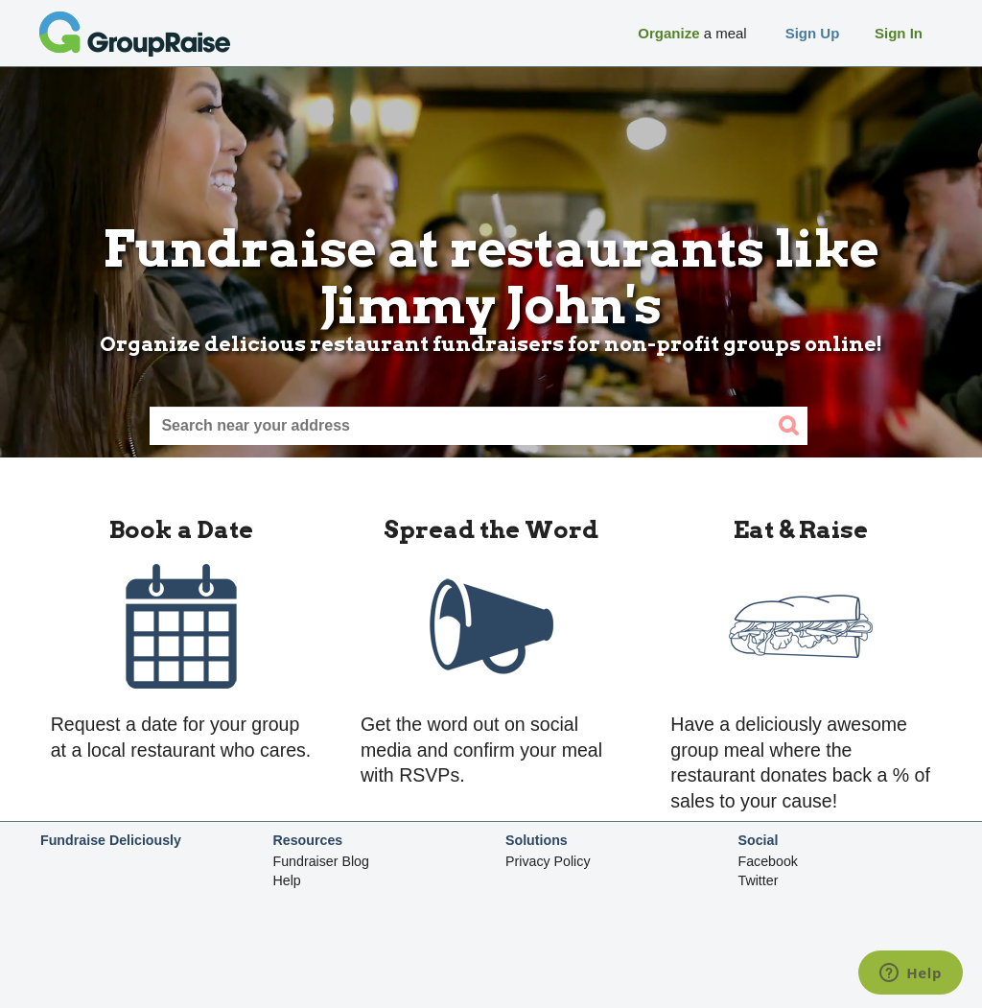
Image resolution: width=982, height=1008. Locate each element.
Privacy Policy (548, 861)
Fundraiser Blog (321, 861)
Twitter (758, 880)
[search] (787, 426)
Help (287, 880)
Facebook (768, 861)
